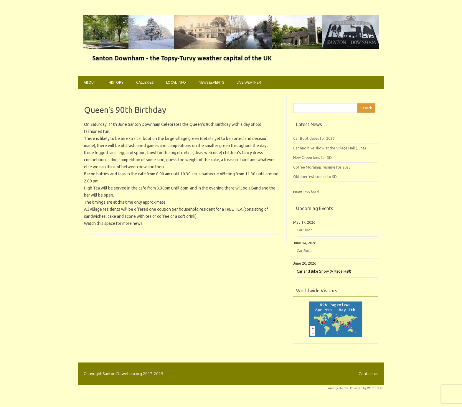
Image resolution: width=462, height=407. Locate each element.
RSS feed (311, 192)
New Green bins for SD (312, 157)
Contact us (368, 373)
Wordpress (374, 388)
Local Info (176, 82)
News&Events (211, 82)
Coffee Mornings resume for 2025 (322, 167)
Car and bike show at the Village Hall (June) (329, 148)
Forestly (332, 388)
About (90, 82)
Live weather (249, 82)
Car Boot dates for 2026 (313, 138)
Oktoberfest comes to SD (315, 176)
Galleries (145, 82)
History (116, 82)
